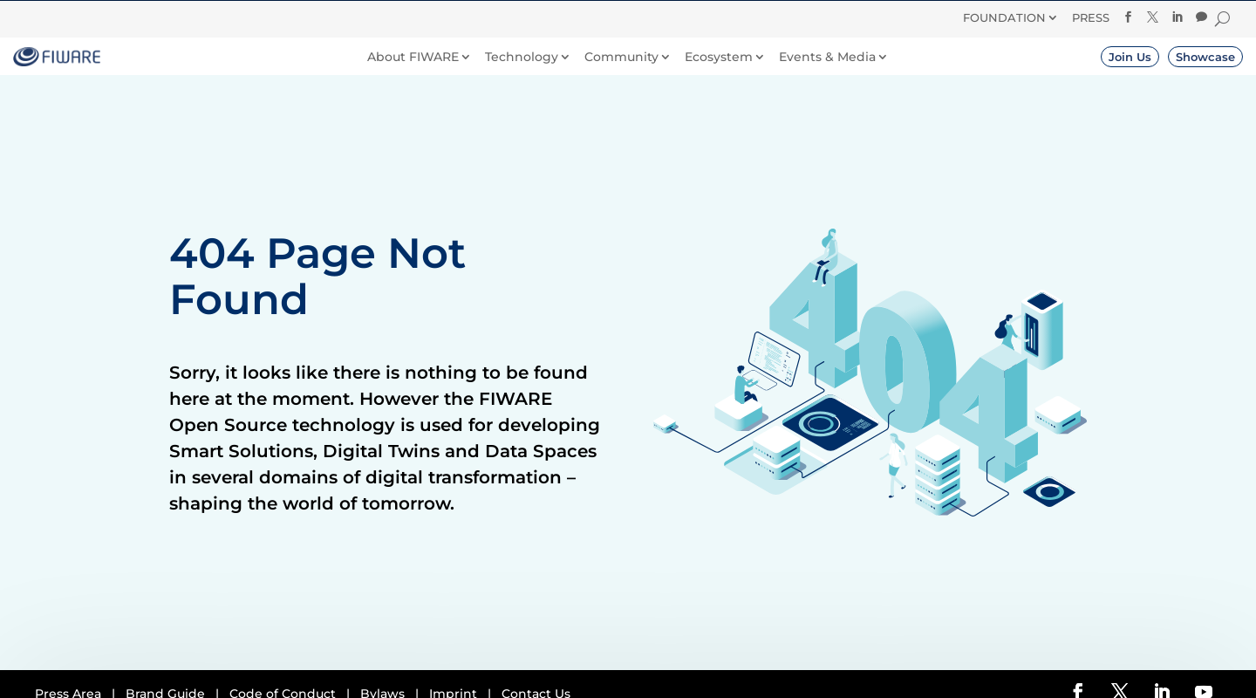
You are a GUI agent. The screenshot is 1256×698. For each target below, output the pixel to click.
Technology (521, 57)
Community (621, 57)
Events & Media (827, 57)
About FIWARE (413, 57)
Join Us (1130, 57)
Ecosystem (719, 57)
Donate (709, 17)
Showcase (1205, 57)
